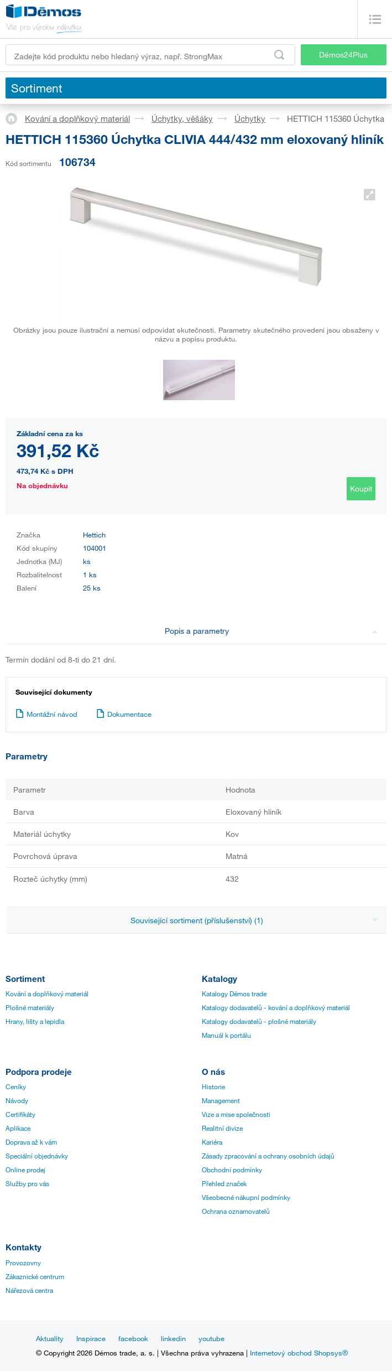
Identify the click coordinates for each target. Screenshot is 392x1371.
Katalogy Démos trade (234, 993)
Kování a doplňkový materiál (77, 118)
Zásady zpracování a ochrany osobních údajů (268, 1155)
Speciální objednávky (37, 1155)
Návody (17, 1100)
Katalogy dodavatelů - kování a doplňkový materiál (276, 1007)
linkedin (173, 1338)
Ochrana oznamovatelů (236, 1211)
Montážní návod (46, 714)
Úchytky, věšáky (182, 118)
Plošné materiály (30, 1007)
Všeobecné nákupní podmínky (246, 1197)
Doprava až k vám (31, 1141)
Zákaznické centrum (35, 1276)
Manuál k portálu (226, 1035)
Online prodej (25, 1169)
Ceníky (16, 1086)
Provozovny (23, 1262)
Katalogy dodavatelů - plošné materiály (259, 1021)
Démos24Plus (343, 54)
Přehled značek (224, 1183)
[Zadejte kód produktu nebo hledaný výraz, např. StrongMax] (150, 55)
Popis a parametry (271, 630)
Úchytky (249, 118)
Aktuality (50, 1338)
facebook (133, 1338)
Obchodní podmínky (232, 1169)
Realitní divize (222, 1128)
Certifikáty (20, 1114)
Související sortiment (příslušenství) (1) (254, 920)
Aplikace (18, 1128)
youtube (211, 1338)
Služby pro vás (27, 1183)
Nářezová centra (29, 1290)
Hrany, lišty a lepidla (35, 1021)
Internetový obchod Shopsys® (299, 1352)
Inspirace (91, 1338)
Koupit (361, 488)
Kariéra (212, 1141)
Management (221, 1100)
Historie (213, 1086)
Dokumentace (123, 714)
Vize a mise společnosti (236, 1114)
